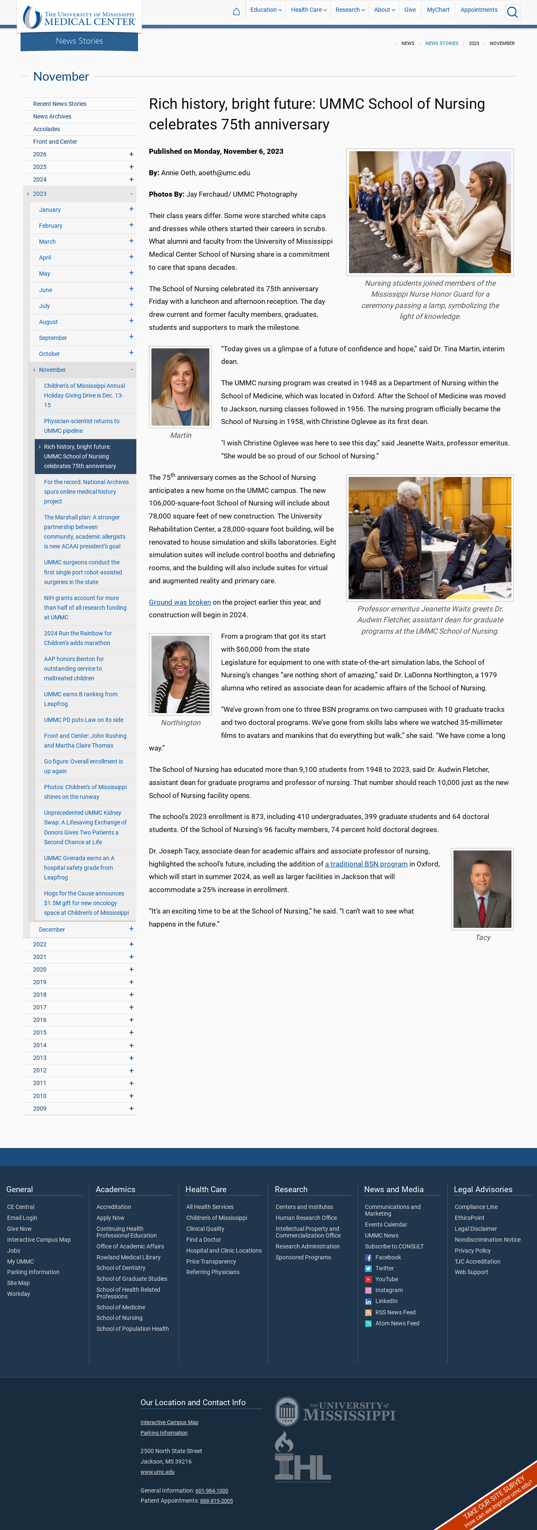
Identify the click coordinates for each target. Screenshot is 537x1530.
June (45, 285)
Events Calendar (386, 1220)
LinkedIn (381, 1296)
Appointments (479, 12)
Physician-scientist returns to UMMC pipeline (82, 421)
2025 (40, 162)
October (49, 349)
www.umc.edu (158, 1467)
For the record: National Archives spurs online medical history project (86, 487)
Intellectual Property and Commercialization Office (308, 1227)
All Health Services (210, 1202)
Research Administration (308, 1241)
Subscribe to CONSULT (394, 1241)
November (52, 365)
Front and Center (55, 136)
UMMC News (382, 1230)
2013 (40, 1052)
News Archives (52, 111)
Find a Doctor (203, 1235)
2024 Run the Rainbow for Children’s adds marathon (78, 633)
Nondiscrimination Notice (488, 1235)
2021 (40, 952)
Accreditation (113, 1202)
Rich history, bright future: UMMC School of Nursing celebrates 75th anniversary (80, 451)
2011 (40, 1078)
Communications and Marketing (393, 1205)
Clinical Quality (205, 1224)
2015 (40, 1027)
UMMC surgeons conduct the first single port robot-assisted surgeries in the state (83, 567)
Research (348, 12)
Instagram (384, 1285)
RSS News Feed (390, 1307)
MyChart (438, 12)
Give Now (19, 1224)
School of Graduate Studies (131, 1274)
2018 (40, 989)
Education (263, 12)
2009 (40, 1103)
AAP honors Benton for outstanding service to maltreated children (74, 663)
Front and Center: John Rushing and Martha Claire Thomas (85, 735)
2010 (40, 1091)
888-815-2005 (216, 1496)
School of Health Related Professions (128, 1288)
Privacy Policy (473, 1246)
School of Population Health (132, 1324)
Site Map (18, 1278)
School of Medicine (120, 1302)
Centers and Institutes (304, 1202)
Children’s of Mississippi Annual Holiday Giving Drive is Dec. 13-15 (84, 390)
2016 (40, 1015)
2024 (40, 174)
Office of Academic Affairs (130, 1241)
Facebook (383, 1252)
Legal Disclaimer (476, 1224)
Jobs (13, 1246)
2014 (40, 1040)
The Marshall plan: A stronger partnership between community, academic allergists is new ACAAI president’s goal (84, 527)
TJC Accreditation (478, 1256)
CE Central (20, 1202)
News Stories (79, 40)
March (47, 236)
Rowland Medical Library (128, 1252)
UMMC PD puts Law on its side (83, 715)
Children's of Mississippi (216, 1213)
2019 (40, 977)
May (44, 268)
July (44, 301)
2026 (40, 149)
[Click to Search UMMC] (512, 12)
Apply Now (110, 1213)
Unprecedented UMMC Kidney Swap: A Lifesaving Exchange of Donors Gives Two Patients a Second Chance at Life (85, 822)
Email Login (22, 1213)
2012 (40, 1065)
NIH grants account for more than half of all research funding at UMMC (85, 603)
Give (410, 12)
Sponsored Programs (303, 1252)
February (51, 220)
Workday (18, 1289)
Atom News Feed (392, 1318)
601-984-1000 (212, 1486)
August (48, 317)
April (45, 252)
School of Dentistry (121, 1263)
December (52, 924)
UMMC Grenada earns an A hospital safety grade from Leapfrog (79, 863)
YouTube (381, 1274)
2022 (40, 939)
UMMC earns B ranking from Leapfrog (80, 694)
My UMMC (20, 1256)
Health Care (306, 12)
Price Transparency (211, 1256)
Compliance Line (476, 1202)
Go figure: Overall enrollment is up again (83, 761)
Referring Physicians (213, 1267)
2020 (40, 964)
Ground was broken (180, 597)
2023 (40, 188)
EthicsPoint (470, 1213)
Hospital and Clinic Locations (224, 1246)
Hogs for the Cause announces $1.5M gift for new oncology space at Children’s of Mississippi (86, 898)
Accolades (46, 124)
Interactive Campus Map (39, 1235)
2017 (40, 1002)
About (382, 12)
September (53, 333)
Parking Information (33, 1267)
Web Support (471, 1267)
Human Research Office (306, 1213)
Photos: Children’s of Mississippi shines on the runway (85, 787)
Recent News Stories (59, 99)
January (50, 204)
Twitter (379, 1263)
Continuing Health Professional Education (126, 1227)
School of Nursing (119, 1313)
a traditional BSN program (366, 859)
